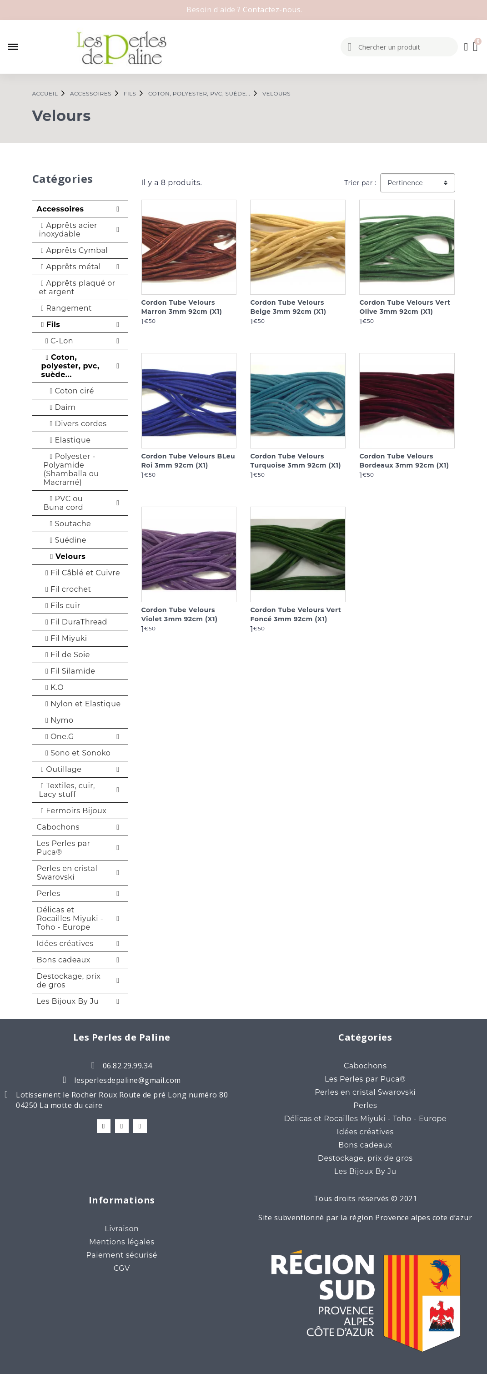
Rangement (65, 308)
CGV (122, 1268)
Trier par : (360, 183)
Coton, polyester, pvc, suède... (70, 366)
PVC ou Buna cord (64, 503)
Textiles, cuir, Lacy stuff (67, 790)
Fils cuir (60, 605)
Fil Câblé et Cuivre (80, 573)
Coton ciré (69, 391)
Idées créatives (65, 943)
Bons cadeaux (63, 960)
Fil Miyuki (64, 638)
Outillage (60, 769)
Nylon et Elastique (81, 704)
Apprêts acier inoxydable (68, 229)
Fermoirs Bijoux (73, 810)
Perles (48, 893)
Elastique (67, 440)
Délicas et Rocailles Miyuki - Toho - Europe (70, 918)
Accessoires (60, 209)
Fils (49, 324)
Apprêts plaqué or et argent (77, 287)
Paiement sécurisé (121, 1255)
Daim (60, 407)
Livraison (122, 1228)
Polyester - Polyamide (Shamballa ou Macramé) (71, 469)
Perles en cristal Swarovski (67, 872)
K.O (52, 687)
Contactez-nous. (272, 10)
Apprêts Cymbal (73, 250)
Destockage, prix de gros (69, 980)
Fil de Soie (65, 654)
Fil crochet (66, 589)
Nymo (57, 720)
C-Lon (57, 341)
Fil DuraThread (74, 622)
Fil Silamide (68, 671)
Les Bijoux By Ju (68, 1001)
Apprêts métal (70, 266)
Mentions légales (122, 1242)
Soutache (67, 523)
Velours (65, 556)
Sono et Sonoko (76, 753)
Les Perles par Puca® (63, 847)
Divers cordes (75, 423)
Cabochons (58, 827)
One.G (57, 736)
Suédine (65, 540)
